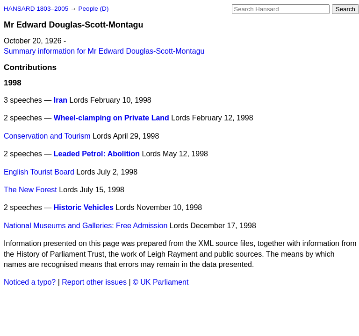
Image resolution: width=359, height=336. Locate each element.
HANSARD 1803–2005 (36, 8)
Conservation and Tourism (47, 136)
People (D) (93, 8)
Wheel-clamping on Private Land (111, 118)
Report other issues (94, 282)
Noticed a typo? (30, 282)
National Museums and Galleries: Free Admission (85, 226)
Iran (60, 100)
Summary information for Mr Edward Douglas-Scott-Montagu (104, 51)
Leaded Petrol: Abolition (97, 154)
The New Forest (30, 190)
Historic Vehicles (84, 207)
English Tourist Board (39, 172)
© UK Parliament (160, 282)
